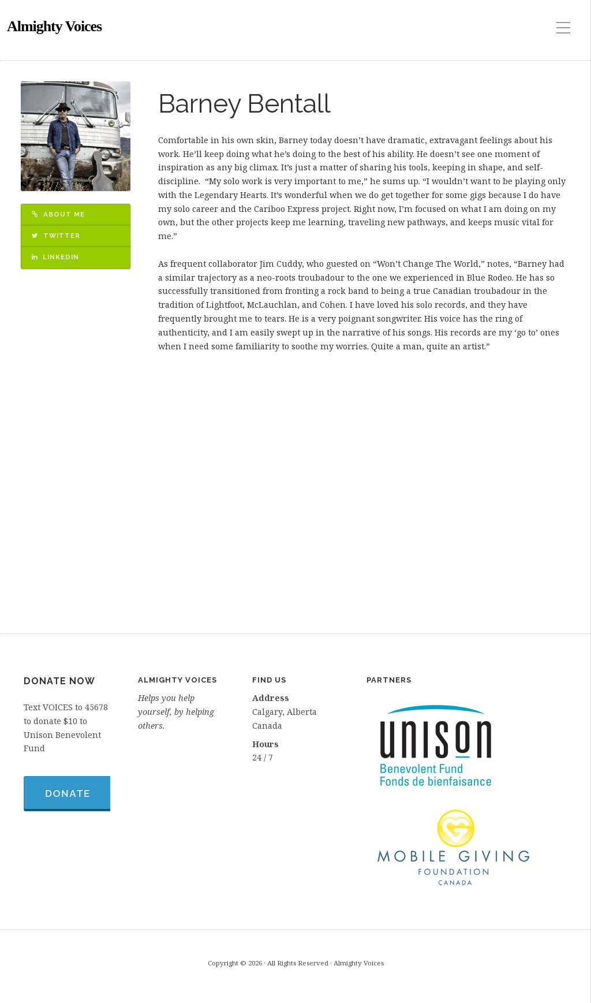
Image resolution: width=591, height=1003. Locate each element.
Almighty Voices (54, 26)
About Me (58, 214)
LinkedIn (55, 257)
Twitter (56, 236)
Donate (67, 793)
